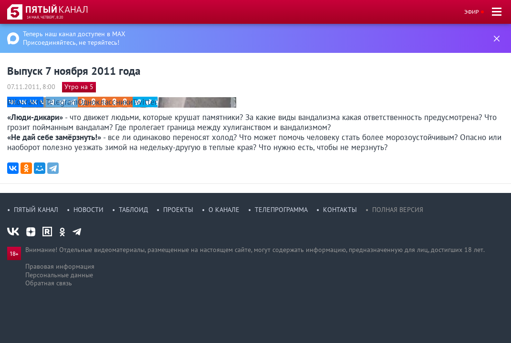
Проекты (178, 209)
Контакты (340, 209)
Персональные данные (59, 275)
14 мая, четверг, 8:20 (45, 17)
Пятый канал (36, 209)
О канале (224, 209)
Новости (88, 209)
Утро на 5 (79, 86)
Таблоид (133, 209)
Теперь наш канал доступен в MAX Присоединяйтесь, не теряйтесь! (74, 38)
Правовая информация (59, 266)
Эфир (471, 11)
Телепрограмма (281, 209)
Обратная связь (48, 283)
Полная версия (397, 209)
